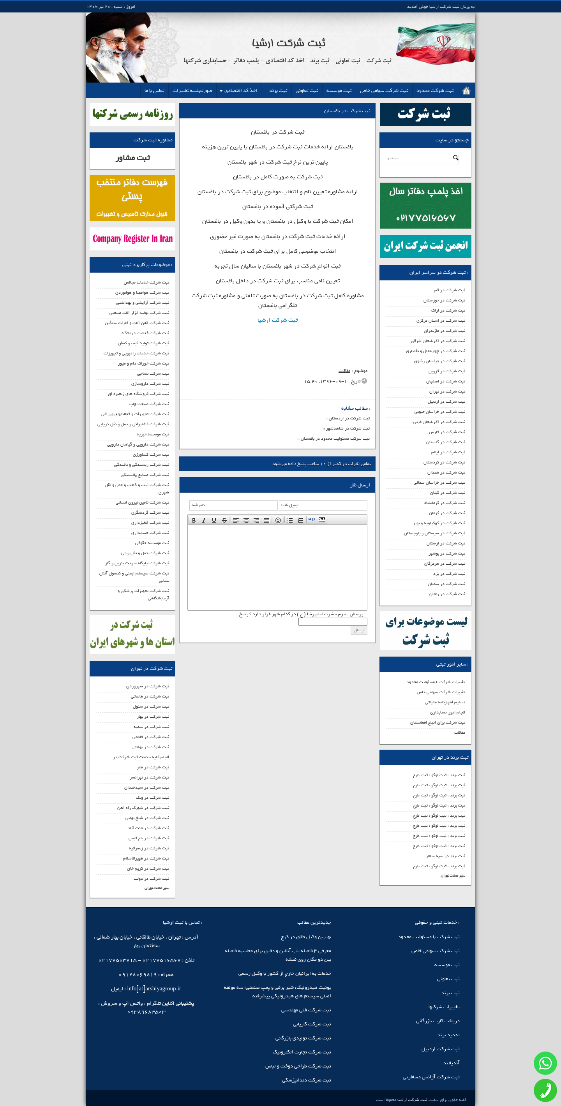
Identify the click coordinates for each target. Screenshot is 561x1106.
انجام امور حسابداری (447, 712)
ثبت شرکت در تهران (447, 391)
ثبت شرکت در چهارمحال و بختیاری (435, 350)
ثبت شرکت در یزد (449, 573)
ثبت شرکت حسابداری (150, 532)
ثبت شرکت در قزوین (447, 371)
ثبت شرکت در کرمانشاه (444, 502)
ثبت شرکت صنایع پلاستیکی (145, 474)
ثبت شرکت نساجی (153, 373)
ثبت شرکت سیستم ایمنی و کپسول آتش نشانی (134, 577)
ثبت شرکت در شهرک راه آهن (143, 807)
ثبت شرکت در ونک (152, 797)
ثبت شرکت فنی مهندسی (306, 1010)
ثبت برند (278, 90)
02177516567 (161, 960)
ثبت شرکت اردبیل (441, 1049)
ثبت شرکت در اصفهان (445, 381)
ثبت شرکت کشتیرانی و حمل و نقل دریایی (133, 424)
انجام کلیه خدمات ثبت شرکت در (141, 757)
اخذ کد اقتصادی (240, 90)
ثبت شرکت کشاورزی (151, 454)
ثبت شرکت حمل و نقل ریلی (145, 553)
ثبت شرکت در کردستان (444, 462)
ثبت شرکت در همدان (446, 472)
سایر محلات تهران (453, 876)
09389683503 (146, 1011)
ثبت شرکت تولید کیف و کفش (143, 343)
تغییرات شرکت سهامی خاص (441, 692)
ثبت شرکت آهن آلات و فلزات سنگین (137, 322)
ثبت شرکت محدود (435, 90)
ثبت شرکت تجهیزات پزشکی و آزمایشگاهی (143, 594)
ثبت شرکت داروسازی (150, 383)
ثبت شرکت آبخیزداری (150, 522)
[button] (194, 519)
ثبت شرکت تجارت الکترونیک (302, 1052)
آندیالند (451, 1063)
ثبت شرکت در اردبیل (446, 401)
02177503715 (117, 960)
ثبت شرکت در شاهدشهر (348, 428)
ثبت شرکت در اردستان (349, 418)
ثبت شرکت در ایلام (448, 452)
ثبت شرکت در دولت (151, 878)
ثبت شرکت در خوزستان (444, 300)
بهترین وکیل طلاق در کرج (306, 937)
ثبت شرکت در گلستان (445, 442)
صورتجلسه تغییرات (192, 90)
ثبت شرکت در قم (449, 290)
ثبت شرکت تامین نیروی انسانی (142, 502)
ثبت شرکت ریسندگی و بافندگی (141, 464)
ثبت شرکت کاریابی (312, 1024)
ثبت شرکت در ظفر (153, 767)
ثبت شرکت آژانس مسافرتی (431, 1077)
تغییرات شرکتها (444, 1007)
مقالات (459, 732)
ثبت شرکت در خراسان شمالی (439, 482)
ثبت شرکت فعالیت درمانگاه (145, 332)
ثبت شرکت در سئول (151, 706)
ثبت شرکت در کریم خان (148, 868)
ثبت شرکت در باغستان (347, 111)
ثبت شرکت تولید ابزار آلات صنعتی (139, 312)
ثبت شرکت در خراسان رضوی (439, 361)
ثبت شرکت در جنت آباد (148, 827)
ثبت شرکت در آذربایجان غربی (439, 421)
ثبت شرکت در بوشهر (447, 553)
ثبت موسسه (339, 90)
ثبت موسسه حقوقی (152, 542)
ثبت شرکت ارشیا (278, 320)
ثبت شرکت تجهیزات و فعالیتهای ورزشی (135, 413)
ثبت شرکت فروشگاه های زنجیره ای (138, 393)
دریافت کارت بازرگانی (438, 1021)
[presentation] (194, 519)
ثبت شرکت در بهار (153, 716)
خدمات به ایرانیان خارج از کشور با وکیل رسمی (284, 973)
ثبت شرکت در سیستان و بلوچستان (434, 533)
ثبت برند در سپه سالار (445, 855)
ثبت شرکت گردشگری (150, 512)
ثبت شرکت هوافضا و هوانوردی (142, 292)
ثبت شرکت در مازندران (444, 330)
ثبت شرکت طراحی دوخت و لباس (298, 1066)
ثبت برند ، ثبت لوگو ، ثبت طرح (439, 774)
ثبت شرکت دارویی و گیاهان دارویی (138, 444)
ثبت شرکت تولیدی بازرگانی (303, 1038)
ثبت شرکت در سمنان (446, 583)
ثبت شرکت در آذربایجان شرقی (438, 340)
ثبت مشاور (132, 158)
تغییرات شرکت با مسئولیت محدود (436, 681)
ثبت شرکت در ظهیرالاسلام (146, 858)
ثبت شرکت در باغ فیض (149, 838)
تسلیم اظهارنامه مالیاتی (445, 702)
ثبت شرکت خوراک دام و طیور (143, 363)
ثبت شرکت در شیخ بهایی (147, 817)
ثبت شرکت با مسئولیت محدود (429, 937)
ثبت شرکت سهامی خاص (384, 90)
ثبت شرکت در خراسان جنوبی (440, 411)
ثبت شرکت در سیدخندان (146, 787)
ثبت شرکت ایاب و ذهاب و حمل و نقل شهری (137, 488)
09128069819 (137, 974)
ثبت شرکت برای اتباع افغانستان (437, 722)
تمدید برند (449, 1035)
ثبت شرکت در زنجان (447, 593)
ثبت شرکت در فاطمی (150, 736)
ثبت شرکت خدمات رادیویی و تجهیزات (136, 353)
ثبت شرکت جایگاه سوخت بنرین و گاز (137, 563)
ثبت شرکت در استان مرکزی (440, 320)
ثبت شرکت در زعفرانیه (149, 848)
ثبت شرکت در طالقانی (150, 696)
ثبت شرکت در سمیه (151, 726)
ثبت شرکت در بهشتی (150, 746)
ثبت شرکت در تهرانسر (149, 777)
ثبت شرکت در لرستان (446, 543)
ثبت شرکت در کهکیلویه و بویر (439, 523)
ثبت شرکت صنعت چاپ (149, 403)
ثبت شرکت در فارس (447, 431)
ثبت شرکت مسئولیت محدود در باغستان (335, 438)
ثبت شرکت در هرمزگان (444, 563)
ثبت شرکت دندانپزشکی (306, 1080)
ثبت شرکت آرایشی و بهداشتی (142, 302)
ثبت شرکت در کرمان (447, 512)
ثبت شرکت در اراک (448, 310)
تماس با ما (154, 90)
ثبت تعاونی (307, 90)
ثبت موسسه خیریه (153, 434)
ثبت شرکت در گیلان (447, 492)
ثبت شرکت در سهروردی (147, 686)
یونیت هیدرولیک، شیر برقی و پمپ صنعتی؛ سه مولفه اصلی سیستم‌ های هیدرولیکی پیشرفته (277, 991)
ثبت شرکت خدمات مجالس (146, 282)
